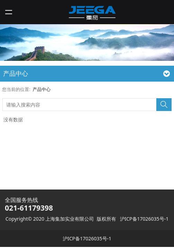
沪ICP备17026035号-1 (144, 218)
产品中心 (42, 89)
